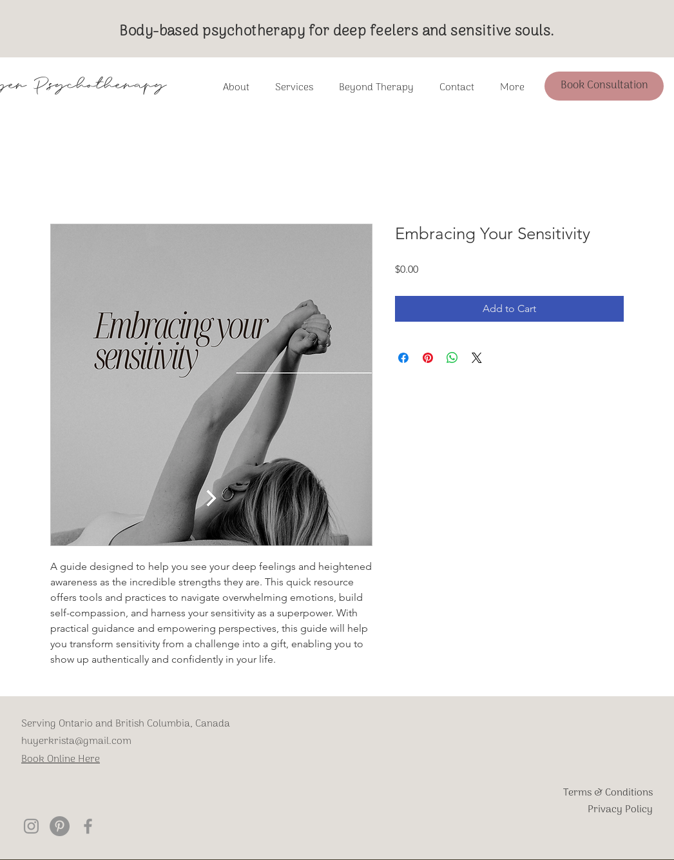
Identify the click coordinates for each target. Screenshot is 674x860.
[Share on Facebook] (403, 358)
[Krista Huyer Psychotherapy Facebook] (88, 826)
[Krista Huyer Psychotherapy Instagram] (31, 826)
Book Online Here (60, 759)
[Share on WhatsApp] (452, 358)
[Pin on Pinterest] (428, 358)
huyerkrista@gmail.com (76, 741)
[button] (376, 88)
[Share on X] (477, 358)
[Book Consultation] (604, 86)
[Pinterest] (60, 826)
